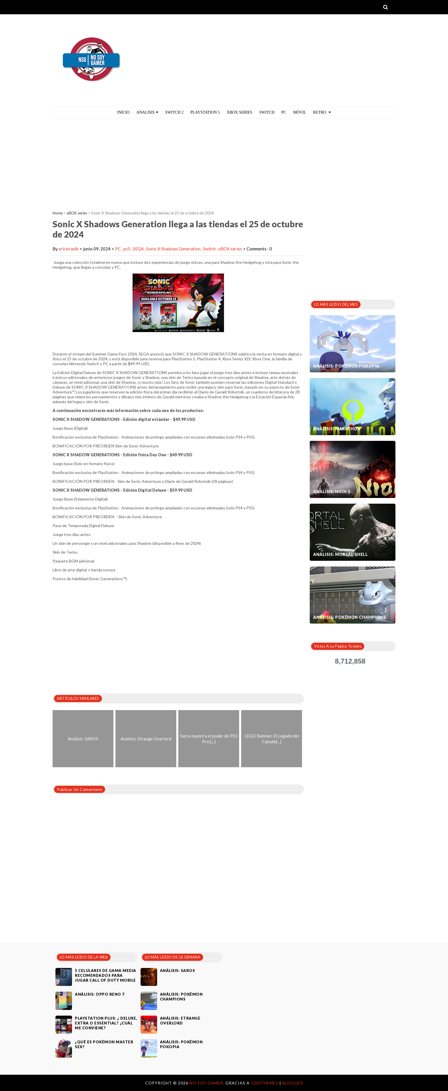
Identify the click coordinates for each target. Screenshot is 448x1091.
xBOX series (77, 213)
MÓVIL (299, 112)
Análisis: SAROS (177, 970)
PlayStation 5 (205, 112)
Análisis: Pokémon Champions (349, 617)
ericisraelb (69, 248)
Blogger (292, 1082)
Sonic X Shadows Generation (173, 248)
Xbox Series (239, 112)
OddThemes (264, 1082)
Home (58, 213)
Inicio (123, 112)
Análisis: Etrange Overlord (180, 1020)
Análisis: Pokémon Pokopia (346, 365)
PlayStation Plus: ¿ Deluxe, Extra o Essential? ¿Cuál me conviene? (106, 1023)
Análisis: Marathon (337, 428)
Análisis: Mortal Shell (340, 554)
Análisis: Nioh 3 (331, 491)
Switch (267, 112)
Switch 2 (174, 112)
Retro (322, 112)
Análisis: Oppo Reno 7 (100, 994)
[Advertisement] (224, 162)
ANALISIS (147, 112)
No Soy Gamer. (207, 1082)
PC (283, 112)
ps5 (127, 248)
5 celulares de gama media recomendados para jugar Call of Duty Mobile (105, 975)
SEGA (139, 248)
